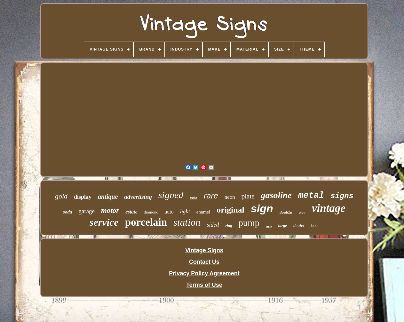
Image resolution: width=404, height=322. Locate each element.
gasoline (276, 195)
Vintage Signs (204, 250)
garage (86, 211)
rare (211, 195)
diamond (151, 212)
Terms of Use (204, 285)
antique (108, 196)
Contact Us (204, 262)
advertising (138, 196)
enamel (203, 211)
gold (61, 196)
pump (248, 223)
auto (169, 211)
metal (311, 195)
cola (193, 198)
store (301, 213)
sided (213, 224)
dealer (299, 225)
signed (170, 194)
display (82, 197)
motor (110, 210)
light (185, 211)
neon (230, 197)
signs (341, 196)
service (104, 222)
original (230, 209)
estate (131, 211)
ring (229, 225)
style (269, 226)
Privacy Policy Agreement (204, 273)
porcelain (146, 222)
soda (67, 211)
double (286, 213)
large (282, 225)
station (186, 222)
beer (315, 225)
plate (248, 196)
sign (262, 208)
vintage (328, 208)
